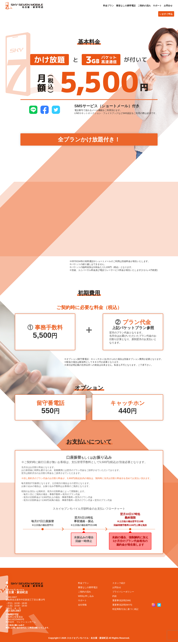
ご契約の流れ (144, 6)
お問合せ (168, 6)
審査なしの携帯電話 (126, 6)
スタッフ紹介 (118, 583)
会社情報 (82, 605)
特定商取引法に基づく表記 (125, 609)
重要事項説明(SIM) (121, 600)
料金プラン (108, 6)
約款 (114, 596)
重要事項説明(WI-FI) (122, 605)
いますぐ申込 (166, 14)
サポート (157, 6)
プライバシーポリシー (123, 591)
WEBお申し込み (86, 596)
